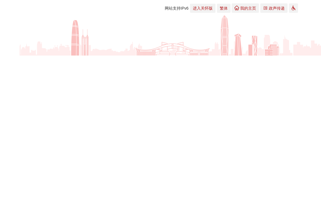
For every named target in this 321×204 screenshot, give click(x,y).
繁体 (224, 8)
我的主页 (245, 8)
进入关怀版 (203, 8)
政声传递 (274, 8)
